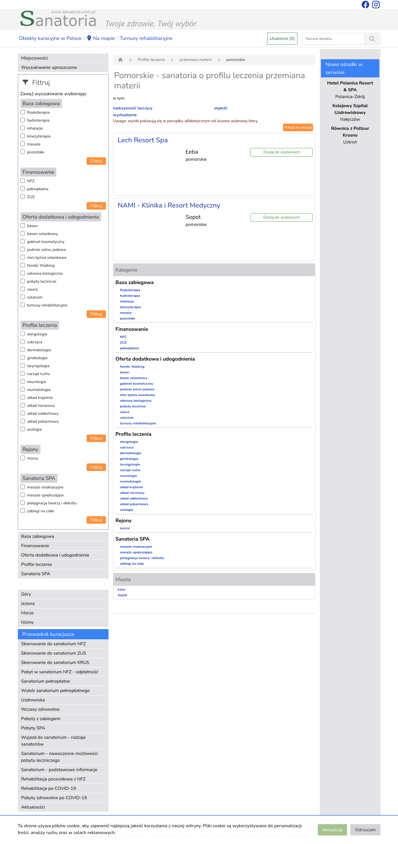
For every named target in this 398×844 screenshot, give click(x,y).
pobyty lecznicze (41, 281)
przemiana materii (196, 59)
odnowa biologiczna (45, 273)
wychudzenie (125, 115)
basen (32, 226)
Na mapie (100, 38)
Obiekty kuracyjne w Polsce (50, 38)
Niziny (27, 622)
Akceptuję (332, 830)
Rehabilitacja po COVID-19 (48, 788)
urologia (34, 429)
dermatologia (39, 350)
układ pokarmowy (43, 421)
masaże (34, 144)
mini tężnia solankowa (47, 257)
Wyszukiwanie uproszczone (49, 67)
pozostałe (35, 152)
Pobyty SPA (33, 728)
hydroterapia (38, 120)
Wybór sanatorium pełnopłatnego (55, 691)
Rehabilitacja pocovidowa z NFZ (53, 779)
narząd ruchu (38, 373)
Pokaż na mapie (298, 127)
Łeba (121, 589)
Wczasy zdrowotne (40, 709)
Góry (26, 594)
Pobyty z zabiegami (40, 719)
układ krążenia (40, 397)
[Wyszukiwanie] (372, 39)
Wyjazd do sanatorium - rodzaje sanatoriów (53, 740)
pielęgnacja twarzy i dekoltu (52, 503)
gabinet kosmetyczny (46, 241)
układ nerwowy (41, 405)
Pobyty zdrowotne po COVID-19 (54, 798)
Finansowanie (35, 546)
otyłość (220, 108)
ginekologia (37, 358)
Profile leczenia (36, 564)
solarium (34, 297)
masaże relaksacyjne (45, 487)
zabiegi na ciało (40, 511)
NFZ (31, 181)
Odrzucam (365, 830)
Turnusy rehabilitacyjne (146, 38)
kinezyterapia (39, 136)
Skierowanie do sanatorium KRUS (55, 662)
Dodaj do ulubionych (281, 152)
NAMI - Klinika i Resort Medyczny (169, 205)
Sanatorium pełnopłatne (45, 681)
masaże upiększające (45, 495)
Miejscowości (34, 58)
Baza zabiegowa (37, 536)
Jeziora (28, 603)
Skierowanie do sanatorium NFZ (53, 644)
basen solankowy (42, 233)
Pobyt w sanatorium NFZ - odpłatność (59, 672)
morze (32, 458)
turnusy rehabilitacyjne (47, 305)
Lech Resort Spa (143, 140)
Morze (27, 613)
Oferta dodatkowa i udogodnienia (55, 555)
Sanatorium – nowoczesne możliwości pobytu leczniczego (59, 756)
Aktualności (33, 807)
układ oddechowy (43, 413)
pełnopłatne (38, 189)
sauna (32, 289)
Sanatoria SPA (35, 574)
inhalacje (35, 128)
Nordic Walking (41, 265)
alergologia (37, 334)
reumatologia (39, 389)
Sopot (122, 595)
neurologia (36, 381)
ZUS (31, 197)
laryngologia (38, 366)
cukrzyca (34, 342)
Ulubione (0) (282, 38)
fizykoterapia (38, 112)
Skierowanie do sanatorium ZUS (53, 653)
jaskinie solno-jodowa (46, 249)
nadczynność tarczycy (132, 108)
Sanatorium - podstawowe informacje (59, 770)
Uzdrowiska (33, 700)
